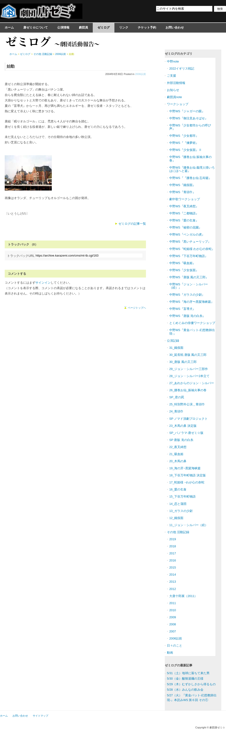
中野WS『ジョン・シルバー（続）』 (188, 285)
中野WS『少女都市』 (184, 135)
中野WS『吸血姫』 (182, 263)
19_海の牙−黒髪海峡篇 (185, 468)
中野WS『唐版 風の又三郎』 (189, 277)
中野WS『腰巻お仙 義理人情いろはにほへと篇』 (192, 169)
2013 (172, 581)
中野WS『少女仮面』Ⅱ (185, 150)
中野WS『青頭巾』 (182, 192)
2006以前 (140, 74)
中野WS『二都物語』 (184, 213)
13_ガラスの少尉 (181, 511)
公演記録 (173, 340)
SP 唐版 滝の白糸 (181, 440)
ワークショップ (177, 104)
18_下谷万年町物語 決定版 (187, 475)
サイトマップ (40, 715)
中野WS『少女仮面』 (184, 270)
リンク (123, 27)
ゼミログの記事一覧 (132, 223)
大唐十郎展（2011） (183, 596)
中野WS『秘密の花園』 (185, 227)
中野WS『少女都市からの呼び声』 (190, 127)
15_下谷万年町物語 (182, 496)
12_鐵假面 (176, 518)
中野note (173, 61)
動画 (170, 652)
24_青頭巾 (176, 411)
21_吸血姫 (176, 454)
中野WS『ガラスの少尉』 (187, 294)
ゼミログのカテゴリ (178, 53)
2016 (172, 560)
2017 (172, 553)
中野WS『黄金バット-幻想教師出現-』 (192, 331)
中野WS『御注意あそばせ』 (188, 118)
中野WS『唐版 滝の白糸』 (187, 316)
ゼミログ (103, 27)
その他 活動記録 (42, 54)
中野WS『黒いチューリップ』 (190, 241)
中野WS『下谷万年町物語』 (188, 256)
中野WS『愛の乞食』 (184, 220)
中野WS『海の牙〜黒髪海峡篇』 (191, 301)
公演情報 (63, 27)
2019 (172, 539)
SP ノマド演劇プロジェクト (188, 418)
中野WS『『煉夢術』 (184, 143)
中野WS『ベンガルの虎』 (187, 234)
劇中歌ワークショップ (184, 199)
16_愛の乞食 (177, 489)
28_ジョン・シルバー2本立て (189, 376)
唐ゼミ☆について (35, 27)
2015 (172, 567)
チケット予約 (147, 27)
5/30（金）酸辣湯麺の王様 (185, 678)
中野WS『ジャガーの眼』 (187, 111)
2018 (172, 546)
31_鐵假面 (176, 347)
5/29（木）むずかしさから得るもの (191, 684)
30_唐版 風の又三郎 (183, 362)
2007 (172, 631)
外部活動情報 (176, 83)
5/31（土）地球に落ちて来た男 (188, 673)
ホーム (9, 27)
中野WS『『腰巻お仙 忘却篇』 (190, 178)
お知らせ (173, 90)
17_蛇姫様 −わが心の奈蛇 (186, 482)
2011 (172, 603)
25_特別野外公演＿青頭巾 (187, 404)
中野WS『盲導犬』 (182, 309)
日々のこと (174, 645)
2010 (172, 610)
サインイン (43, 282)
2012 (172, 589)
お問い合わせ (174, 27)
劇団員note (174, 97)
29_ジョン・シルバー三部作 (188, 369)
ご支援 (171, 75)
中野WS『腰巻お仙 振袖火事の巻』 (190, 158)
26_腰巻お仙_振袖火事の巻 (187, 390)
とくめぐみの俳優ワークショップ (192, 323)
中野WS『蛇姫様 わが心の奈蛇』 (192, 249)
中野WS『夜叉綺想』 (184, 206)
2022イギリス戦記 (181, 68)
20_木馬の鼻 (177, 461)
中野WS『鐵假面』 (182, 185)
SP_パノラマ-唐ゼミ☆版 (186, 433)
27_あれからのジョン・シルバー (191, 383)
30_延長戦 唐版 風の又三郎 (187, 355)
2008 (172, 624)
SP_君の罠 (176, 397)
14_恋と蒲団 (177, 504)
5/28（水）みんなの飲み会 (185, 689)
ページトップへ (137, 307)
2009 (172, 617)
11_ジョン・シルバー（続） (188, 525)
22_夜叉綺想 (177, 447)
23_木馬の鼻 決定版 (183, 426)
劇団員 (83, 27)
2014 (172, 574)
